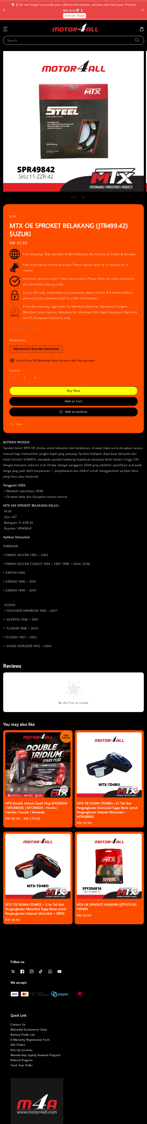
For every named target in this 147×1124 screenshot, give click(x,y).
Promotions (17, 340)
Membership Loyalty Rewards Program (35, 1055)
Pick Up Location (21, 1050)
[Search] (137, 40)
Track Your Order (22, 1065)
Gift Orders (18, 1045)
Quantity (14, 370)
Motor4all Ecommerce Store (29, 1029)
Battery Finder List (23, 1034)
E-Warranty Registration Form (30, 1040)
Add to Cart (73, 401)
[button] (5, 29)
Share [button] (16, 424)
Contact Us (18, 1024)
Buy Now (73, 391)
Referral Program (22, 1060)
